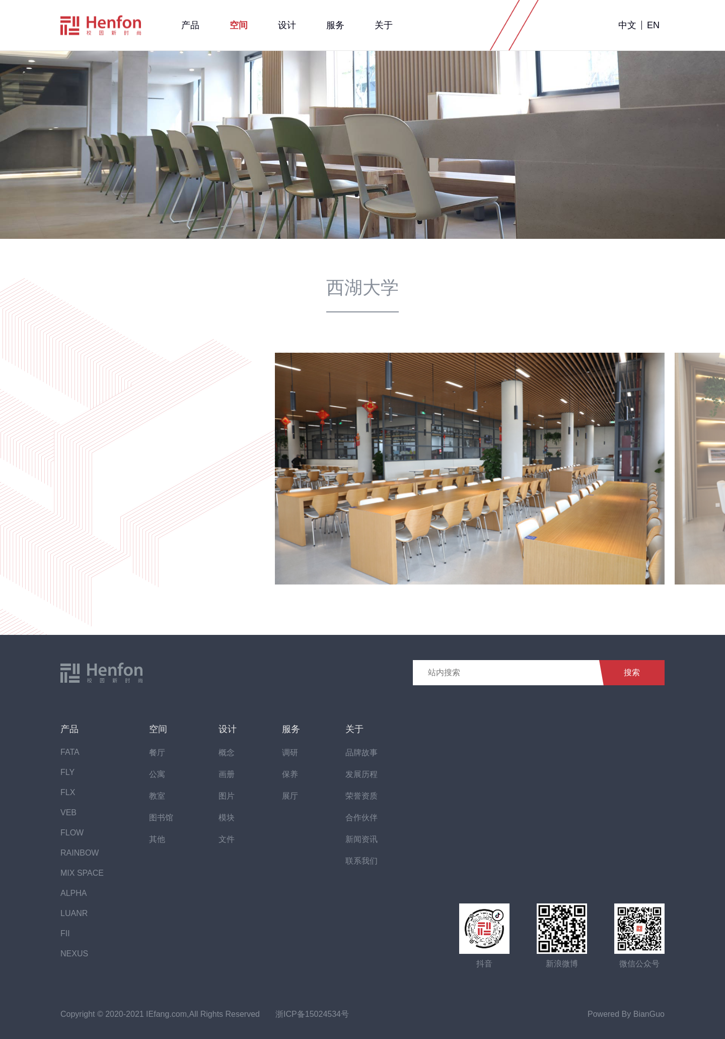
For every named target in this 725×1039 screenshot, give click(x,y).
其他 (157, 839)
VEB (68, 812)
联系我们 (361, 861)
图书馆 (161, 817)
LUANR (74, 913)
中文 (627, 25)
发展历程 (361, 774)
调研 (290, 752)
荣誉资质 (361, 796)
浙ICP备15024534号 (312, 1014)
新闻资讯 (361, 839)
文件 (227, 839)
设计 (287, 25)
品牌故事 (361, 752)
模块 (227, 817)
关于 (384, 25)
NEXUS (74, 953)
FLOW (72, 832)
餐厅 (157, 752)
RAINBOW (79, 853)
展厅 (290, 796)
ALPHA (73, 893)
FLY (67, 772)
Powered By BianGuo (626, 1014)
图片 (227, 796)
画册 (227, 774)
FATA (70, 752)
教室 (157, 796)
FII (65, 933)
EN (653, 25)
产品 (190, 25)
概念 (227, 752)
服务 (335, 25)
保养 (290, 774)
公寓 (157, 774)
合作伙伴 (361, 817)
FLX (67, 792)
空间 (239, 25)
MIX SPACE (82, 873)
